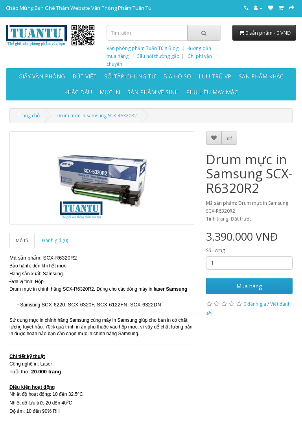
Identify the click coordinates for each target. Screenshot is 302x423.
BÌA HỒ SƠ (177, 76)
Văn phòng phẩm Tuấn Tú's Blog (143, 48)
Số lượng (215, 250)
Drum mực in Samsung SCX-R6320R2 (97, 115)
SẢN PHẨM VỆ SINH (153, 92)
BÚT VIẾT (84, 76)
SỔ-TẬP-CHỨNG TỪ (130, 76)
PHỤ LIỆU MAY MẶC (212, 92)
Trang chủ (29, 115)
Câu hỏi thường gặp (158, 56)
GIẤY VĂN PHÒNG (41, 76)
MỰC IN (109, 92)
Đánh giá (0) (55, 240)
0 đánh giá (254, 304)
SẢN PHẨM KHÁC (261, 76)
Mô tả (22, 240)
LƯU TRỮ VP (215, 76)
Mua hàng (249, 286)
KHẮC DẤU (78, 92)
